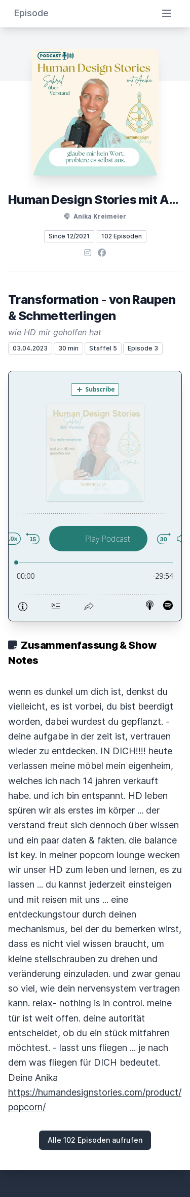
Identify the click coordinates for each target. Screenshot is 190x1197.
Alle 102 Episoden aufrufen (95, 1140)
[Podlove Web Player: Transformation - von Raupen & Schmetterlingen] (95, 496)
